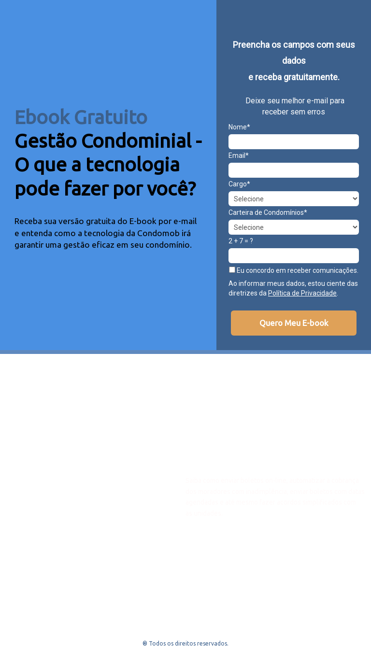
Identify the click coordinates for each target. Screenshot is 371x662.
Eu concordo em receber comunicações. (293, 270)
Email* (238, 155)
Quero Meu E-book (293, 322)
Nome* (239, 127)
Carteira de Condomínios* (267, 212)
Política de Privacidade (302, 293)
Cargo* (239, 184)
